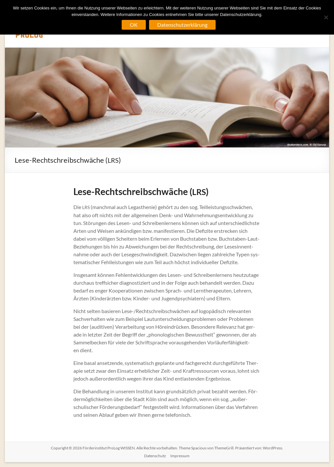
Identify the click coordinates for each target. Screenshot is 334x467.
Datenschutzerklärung (182, 25)
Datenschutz (155, 455)
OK (134, 25)
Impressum (180, 455)
